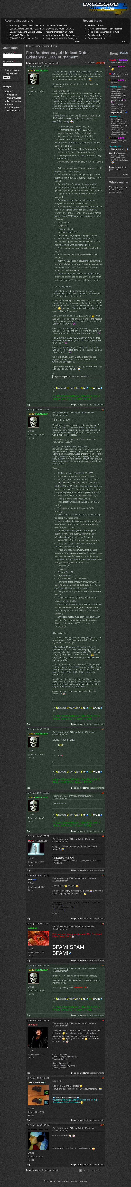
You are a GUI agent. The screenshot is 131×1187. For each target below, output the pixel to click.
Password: (9, 61)
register (38, 63)
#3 (103, 793)
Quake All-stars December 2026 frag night (29, 29)
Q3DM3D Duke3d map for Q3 (23, 38)
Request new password (16, 73)
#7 (103, 965)
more (77, 41)
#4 (103, 836)
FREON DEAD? (95, 25)
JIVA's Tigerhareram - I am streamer (105, 29)
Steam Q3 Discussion (19, 35)
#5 (103, 875)
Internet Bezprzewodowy (65, 1097)
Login (28, 63)
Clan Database (14, 98)
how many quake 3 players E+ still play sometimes (33, 25)
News (10, 91)
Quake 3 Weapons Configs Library (25, 32)
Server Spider (13, 107)
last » (101, 1171)
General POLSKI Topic (56, 25)
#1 (103, 409)
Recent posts (13, 110)
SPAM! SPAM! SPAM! (69, 950)
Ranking (45, 46)
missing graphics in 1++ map (59, 32)
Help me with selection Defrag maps (63, 38)
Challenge (12, 95)
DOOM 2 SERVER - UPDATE (60, 29)
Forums (10, 104)
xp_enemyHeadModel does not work (63, 35)
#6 (103, 923)
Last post (100, 62)
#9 (103, 1078)
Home (28, 46)
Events (54, 46)
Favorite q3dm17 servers (100, 35)
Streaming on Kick (96, 38)
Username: (9, 53)
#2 (103, 729)
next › (94, 1171)
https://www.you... (118, 149)
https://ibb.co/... (117, 113)
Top (28, 404)
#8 (103, 1020)
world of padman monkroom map (103, 32)
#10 (102, 1125)
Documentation (14, 101)
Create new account (14, 70)
